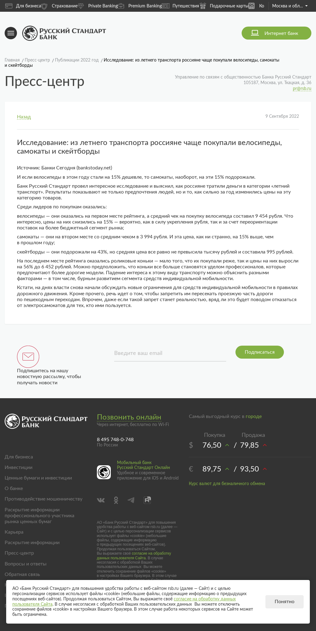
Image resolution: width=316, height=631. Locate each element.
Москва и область (290, 6)
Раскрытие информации (32, 542)
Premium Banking (140, 5)
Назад (24, 116)
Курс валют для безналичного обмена (227, 484)
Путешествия (180, 5)
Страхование (59, 5)
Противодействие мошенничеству (43, 499)
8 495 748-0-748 (115, 439)
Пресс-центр (19, 553)
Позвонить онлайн (129, 417)
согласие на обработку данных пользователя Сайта (134, 555)
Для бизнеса (23, 5)
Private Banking (97, 5)
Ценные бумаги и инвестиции (38, 477)
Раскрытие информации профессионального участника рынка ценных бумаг (39, 515)
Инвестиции (18, 467)
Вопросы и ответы (26, 563)
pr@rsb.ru (302, 89)
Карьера (14, 532)
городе (254, 416)
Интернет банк (281, 33)
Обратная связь (22, 574)
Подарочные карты (223, 5)
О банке (14, 488)
